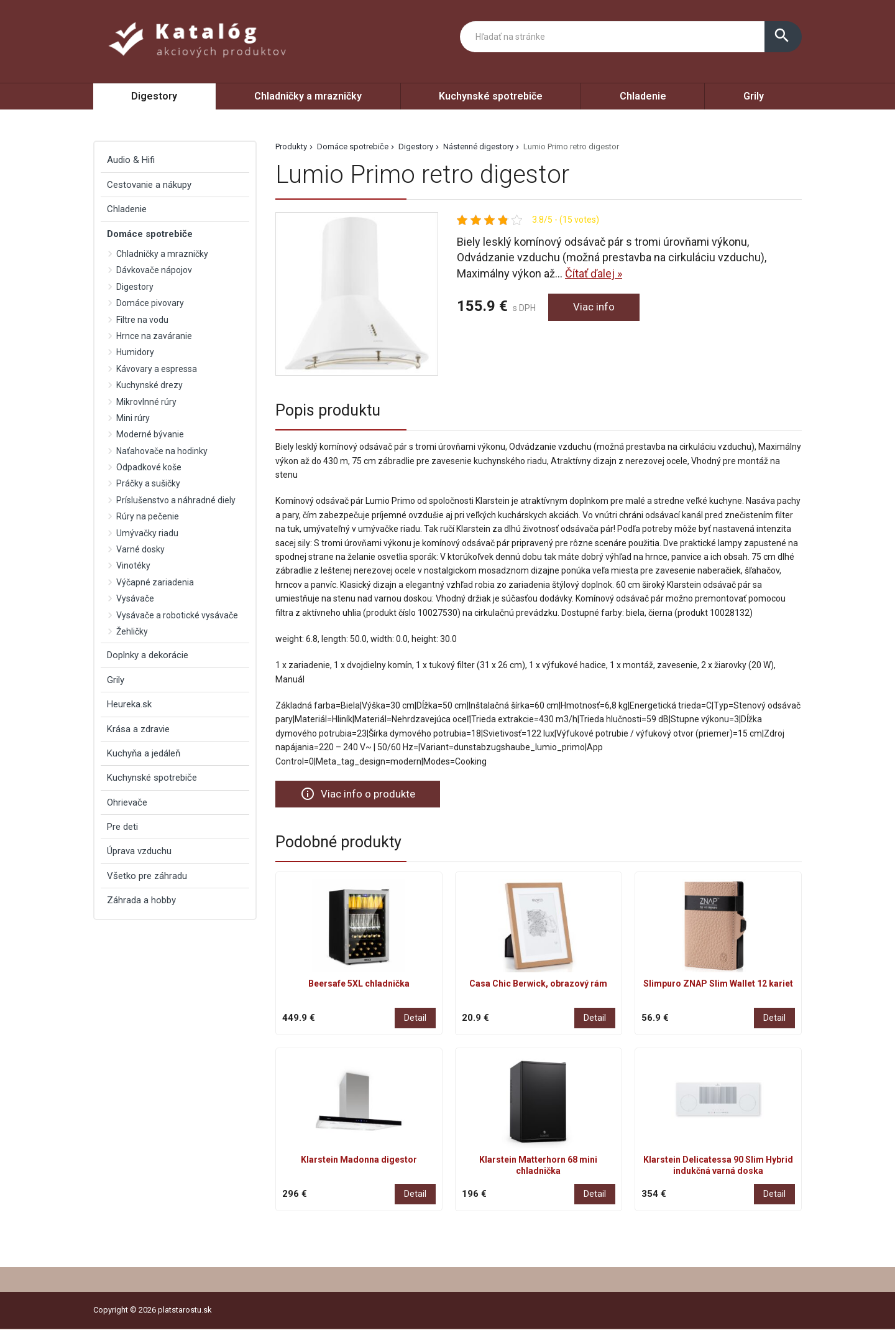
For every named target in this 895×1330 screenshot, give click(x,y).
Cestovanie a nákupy (149, 184)
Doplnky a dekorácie (147, 655)
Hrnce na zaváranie (154, 336)
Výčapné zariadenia (155, 582)
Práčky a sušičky (148, 483)
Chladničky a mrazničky (308, 96)
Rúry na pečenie (147, 516)
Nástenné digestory (478, 146)
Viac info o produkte (359, 793)
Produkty (291, 146)
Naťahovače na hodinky (162, 451)
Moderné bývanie (150, 434)
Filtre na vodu (142, 320)
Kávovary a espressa (156, 369)
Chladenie (643, 96)
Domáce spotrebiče (352, 146)
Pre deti (122, 826)
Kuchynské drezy (149, 385)
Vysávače (135, 598)
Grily (753, 96)
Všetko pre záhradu (147, 875)
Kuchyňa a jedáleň (143, 753)
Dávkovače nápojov (154, 270)
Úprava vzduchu (139, 851)
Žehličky (132, 631)
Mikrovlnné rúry (146, 402)
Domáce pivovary (150, 303)
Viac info (594, 307)
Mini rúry (133, 418)
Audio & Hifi (131, 159)
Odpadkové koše (148, 467)
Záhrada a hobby (141, 900)
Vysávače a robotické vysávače (177, 615)
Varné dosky (140, 549)
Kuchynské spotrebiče (491, 96)
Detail (415, 1019)
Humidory (135, 352)
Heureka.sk (129, 704)
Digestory (154, 96)
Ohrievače (127, 802)
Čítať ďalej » (593, 273)
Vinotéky (133, 565)
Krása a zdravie (138, 729)
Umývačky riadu (147, 533)
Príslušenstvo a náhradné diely (176, 500)
